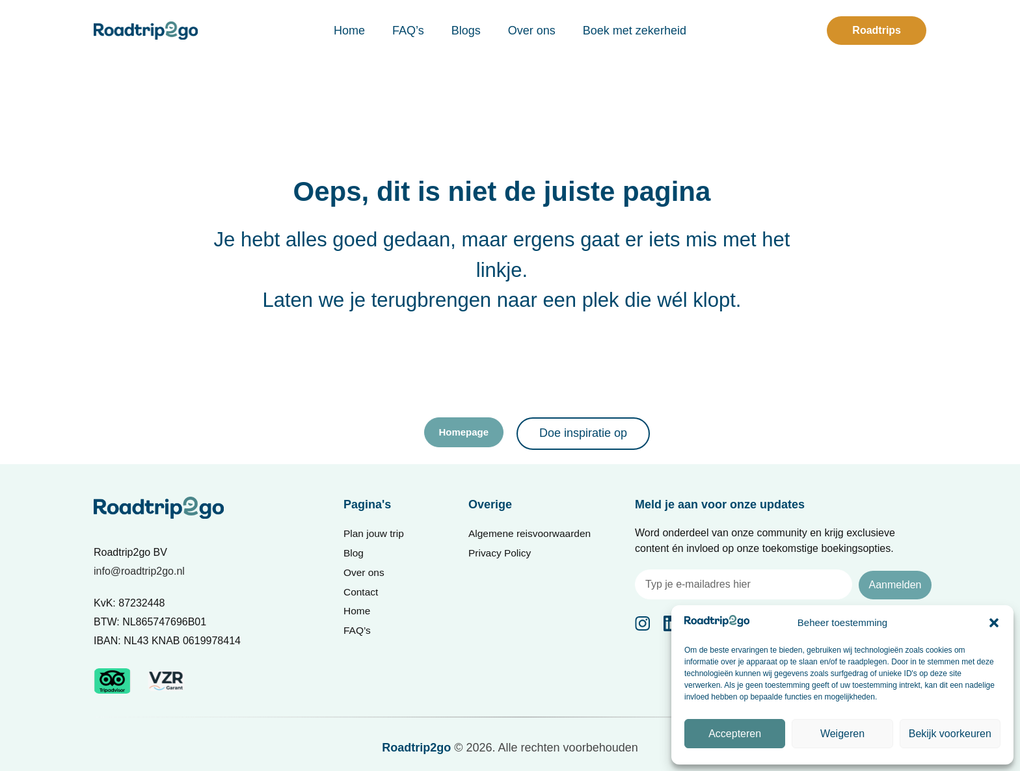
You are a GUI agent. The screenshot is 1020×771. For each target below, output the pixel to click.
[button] (993, 622)
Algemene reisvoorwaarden (531, 534)
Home (349, 30)
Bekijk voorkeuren (950, 733)
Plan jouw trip (374, 534)
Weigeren (842, 733)
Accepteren (734, 733)
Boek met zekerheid (634, 30)
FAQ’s (408, 30)
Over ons (532, 30)
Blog (353, 554)
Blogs (466, 30)
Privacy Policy (500, 554)
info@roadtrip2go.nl (139, 571)
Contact (361, 594)
